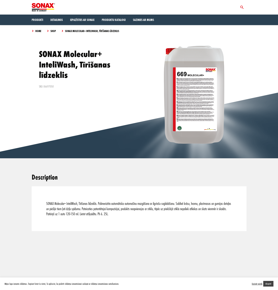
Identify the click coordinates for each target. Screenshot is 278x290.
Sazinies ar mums (143, 20)
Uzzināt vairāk (257, 283)
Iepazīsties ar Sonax (82, 20)
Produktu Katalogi (114, 20)
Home (38, 31)
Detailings (56, 20)
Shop (53, 31)
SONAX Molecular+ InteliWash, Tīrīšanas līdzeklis (92, 31)
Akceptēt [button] (268, 283)
